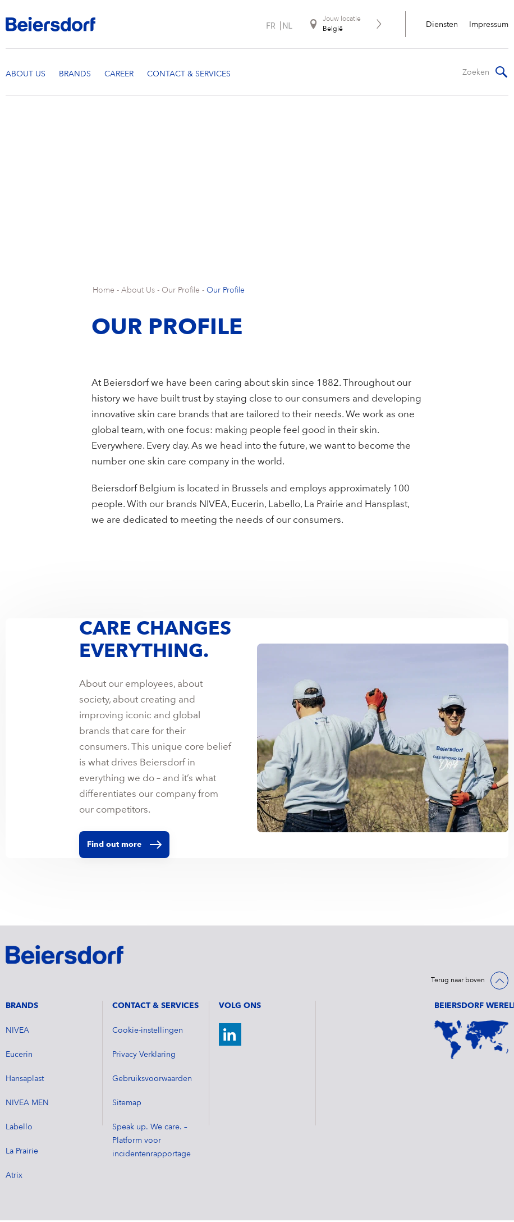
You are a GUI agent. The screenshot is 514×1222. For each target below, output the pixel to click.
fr (270, 25)
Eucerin (19, 1056)
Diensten (442, 25)
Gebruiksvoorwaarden (152, 1080)
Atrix (14, 1177)
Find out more (124, 846)
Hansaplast (25, 1080)
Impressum (488, 25)
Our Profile (181, 292)
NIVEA (17, 1032)
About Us (138, 292)
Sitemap (126, 1105)
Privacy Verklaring (144, 1056)
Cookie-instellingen (147, 1032)
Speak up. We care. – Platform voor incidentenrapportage (151, 1142)
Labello (19, 1129)
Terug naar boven (458, 982)
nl (288, 25)
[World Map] (471, 1041)
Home (103, 292)
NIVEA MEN (27, 1105)
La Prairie (22, 1153)
